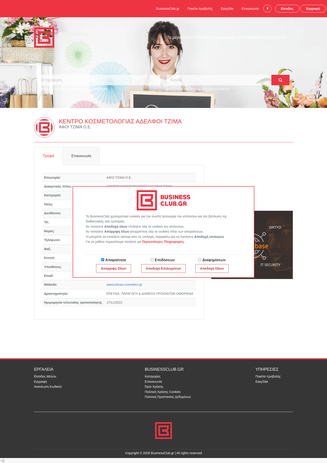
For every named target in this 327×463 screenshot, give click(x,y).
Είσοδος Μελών (45, 376)
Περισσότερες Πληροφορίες (163, 242)
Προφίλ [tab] (48, 156)
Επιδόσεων (165, 260)
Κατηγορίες (153, 376)
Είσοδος (287, 8)
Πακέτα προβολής (200, 8)
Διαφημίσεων (213, 260)
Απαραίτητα (115, 260)
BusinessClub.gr (167, 8)
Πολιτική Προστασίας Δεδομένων (168, 397)
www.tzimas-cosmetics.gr (124, 284)
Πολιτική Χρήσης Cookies (163, 392)
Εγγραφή (313, 8)
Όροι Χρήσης (154, 386)
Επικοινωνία (250, 8)
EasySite (227, 8)
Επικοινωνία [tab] (81, 156)
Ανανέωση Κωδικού (48, 386)
